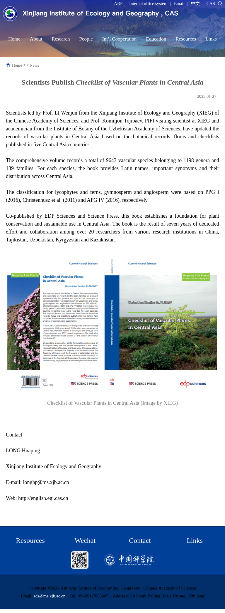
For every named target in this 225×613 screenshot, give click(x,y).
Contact (140, 540)
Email (179, 3)
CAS (211, 3)
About (36, 39)
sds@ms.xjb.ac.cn (49, 596)
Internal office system (148, 3)
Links (211, 39)
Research (61, 39)
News (34, 65)
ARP (118, 3)
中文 (195, 3)
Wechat (85, 540)
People (86, 39)
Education (156, 39)
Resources (185, 39)
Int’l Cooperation (119, 39)
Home (14, 39)
